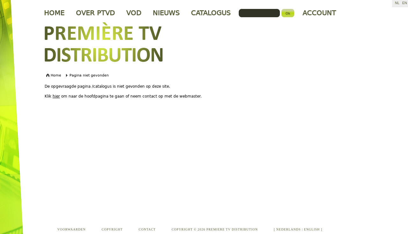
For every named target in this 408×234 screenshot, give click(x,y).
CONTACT (147, 229)
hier (56, 96)
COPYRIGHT (112, 229)
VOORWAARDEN (71, 229)
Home (56, 75)
